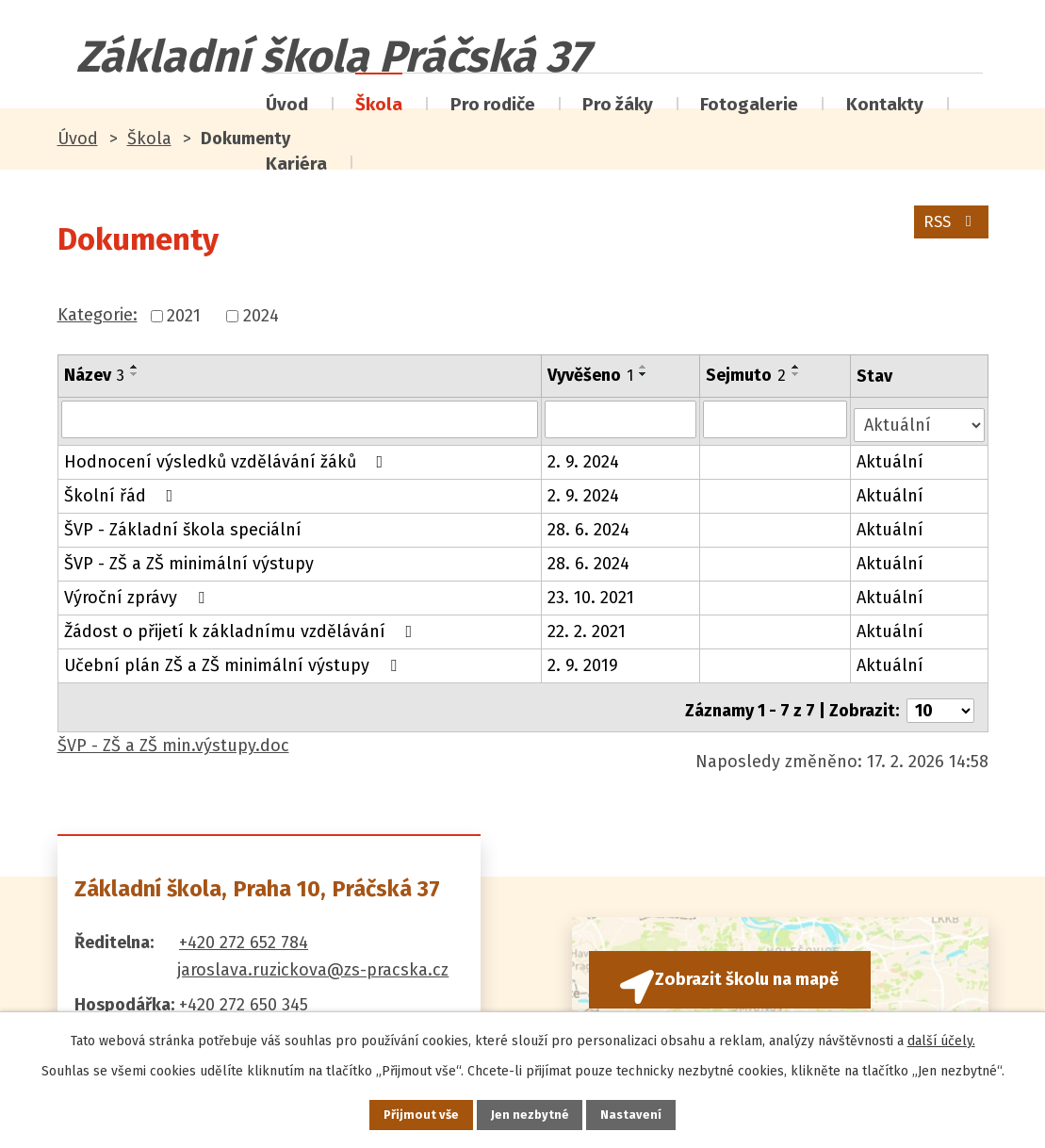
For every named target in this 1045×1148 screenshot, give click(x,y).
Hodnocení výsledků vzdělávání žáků (227, 456)
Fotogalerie (749, 104)
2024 (261, 315)
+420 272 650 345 (243, 993)
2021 (184, 315)
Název (94, 375)
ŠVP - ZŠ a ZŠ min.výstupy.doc (173, 733)
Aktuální (891, 456)
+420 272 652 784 (243, 930)
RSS (947, 229)
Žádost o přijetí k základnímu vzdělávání (242, 625)
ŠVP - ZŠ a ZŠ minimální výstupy (189, 558)
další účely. (941, 1037)
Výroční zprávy (138, 592)
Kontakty (884, 104)
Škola (378, 104)
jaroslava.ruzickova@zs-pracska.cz (313, 957)
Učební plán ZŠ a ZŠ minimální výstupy (234, 659)
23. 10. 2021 (591, 592)
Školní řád (122, 490)
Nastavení (645, 1114)
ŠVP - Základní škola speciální (183, 524)
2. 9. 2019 (583, 659)
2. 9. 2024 (584, 456)
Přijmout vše (408, 1114)
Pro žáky (617, 104)
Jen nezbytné (531, 1114)
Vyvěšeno (591, 375)
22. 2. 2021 (587, 625)
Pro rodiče (492, 104)
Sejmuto (747, 375)
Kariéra (296, 163)
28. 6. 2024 (589, 524)
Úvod (287, 104)
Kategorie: (97, 314)
